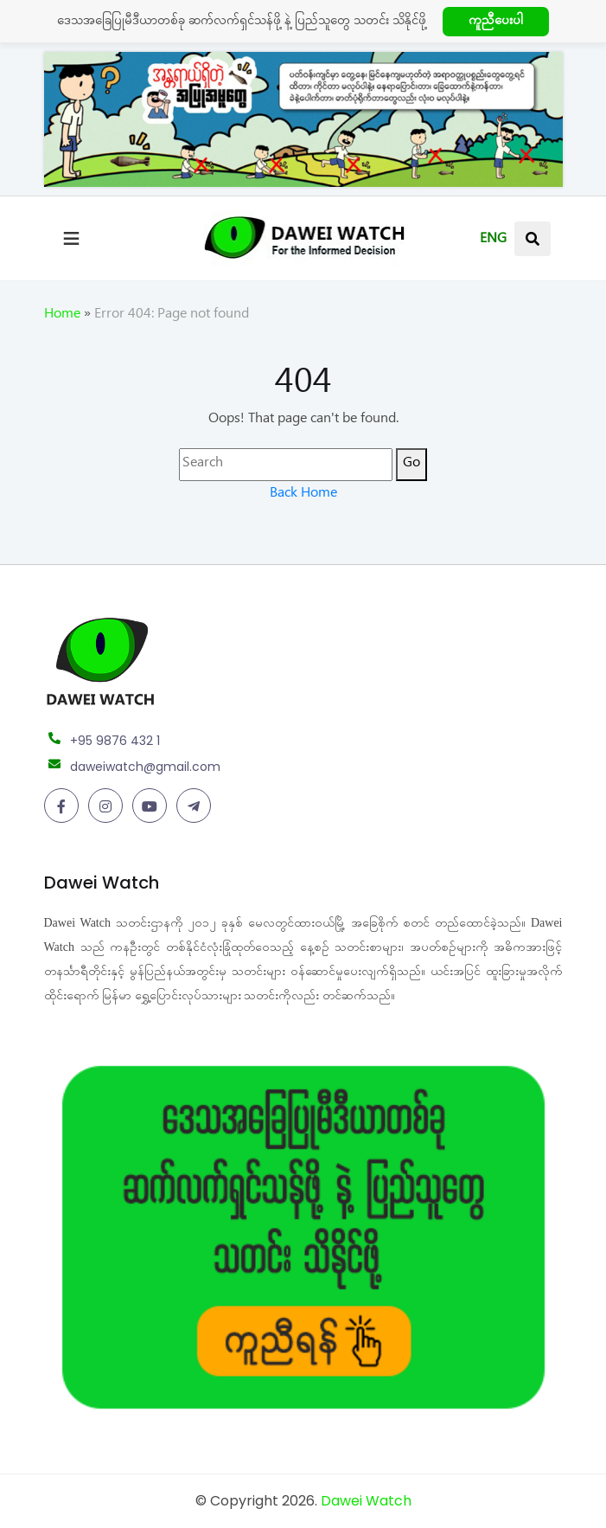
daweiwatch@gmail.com (145, 766)
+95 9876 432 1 (115, 740)
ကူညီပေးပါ (496, 23)
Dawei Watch (366, 1501)
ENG (493, 241)
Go (411, 465)
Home (62, 316)
